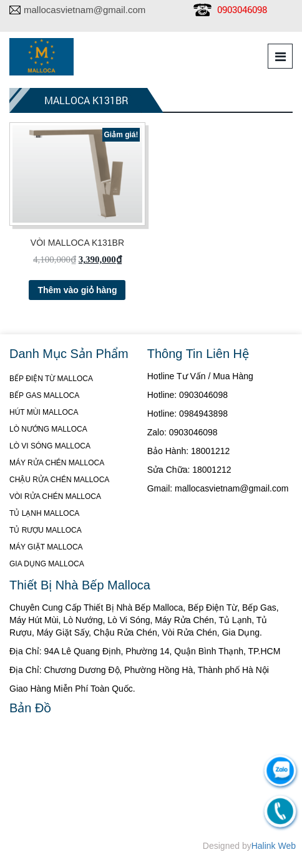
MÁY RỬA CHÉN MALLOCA (56, 462)
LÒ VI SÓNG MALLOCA (49, 446)
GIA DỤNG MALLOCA (46, 563)
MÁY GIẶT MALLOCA (46, 547)
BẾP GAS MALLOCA (44, 395)
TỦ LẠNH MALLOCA (44, 513)
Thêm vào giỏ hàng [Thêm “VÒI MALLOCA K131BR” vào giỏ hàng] (77, 290)
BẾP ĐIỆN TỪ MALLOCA (51, 378)
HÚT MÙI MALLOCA (43, 412)
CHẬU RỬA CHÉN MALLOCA (59, 479)
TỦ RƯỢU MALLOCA (45, 530)
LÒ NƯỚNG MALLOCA (48, 429)
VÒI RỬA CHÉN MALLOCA (55, 496)
